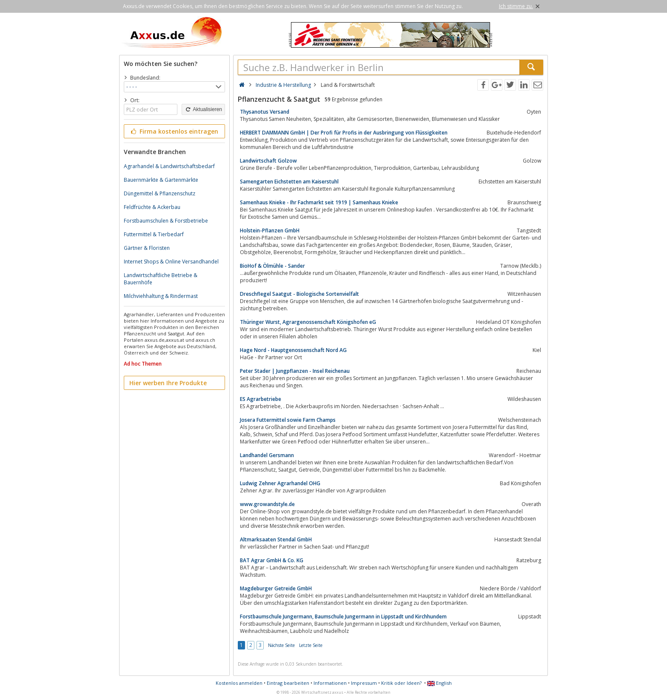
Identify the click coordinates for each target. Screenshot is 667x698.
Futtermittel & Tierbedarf (154, 234)
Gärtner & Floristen (147, 248)
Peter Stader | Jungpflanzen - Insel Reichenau (295, 371)
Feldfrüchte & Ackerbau (152, 207)
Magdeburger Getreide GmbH (276, 588)
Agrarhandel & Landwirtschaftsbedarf (169, 166)
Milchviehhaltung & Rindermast (161, 296)
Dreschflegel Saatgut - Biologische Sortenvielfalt (299, 294)
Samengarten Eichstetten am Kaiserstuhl (289, 181)
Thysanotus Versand (264, 111)
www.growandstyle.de (267, 504)
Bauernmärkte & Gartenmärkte (161, 179)
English (439, 683)
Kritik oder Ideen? (401, 683)
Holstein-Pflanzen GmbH (269, 230)
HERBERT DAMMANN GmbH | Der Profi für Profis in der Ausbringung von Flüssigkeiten (344, 132)
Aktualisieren (203, 109)
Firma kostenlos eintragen (173, 131)
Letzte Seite (310, 645)
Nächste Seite (281, 645)
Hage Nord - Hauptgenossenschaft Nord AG (293, 350)
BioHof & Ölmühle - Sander (272, 265)
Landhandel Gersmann (267, 455)
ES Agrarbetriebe (260, 399)
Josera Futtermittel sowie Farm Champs (288, 419)
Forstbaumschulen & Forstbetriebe (166, 220)
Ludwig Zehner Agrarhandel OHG (280, 483)
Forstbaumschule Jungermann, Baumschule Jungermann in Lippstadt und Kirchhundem (343, 616)
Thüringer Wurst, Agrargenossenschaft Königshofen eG (308, 322)
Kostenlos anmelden (239, 683)
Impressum (364, 683)
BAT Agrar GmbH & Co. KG (271, 560)
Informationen (330, 683)
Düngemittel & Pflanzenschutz (159, 193)
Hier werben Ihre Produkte (168, 383)
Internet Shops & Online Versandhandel (171, 261)
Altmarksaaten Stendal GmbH (276, 539)
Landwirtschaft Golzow (268, 160)
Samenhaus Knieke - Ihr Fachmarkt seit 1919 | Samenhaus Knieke (319, 202)
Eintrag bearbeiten (288, 683)
